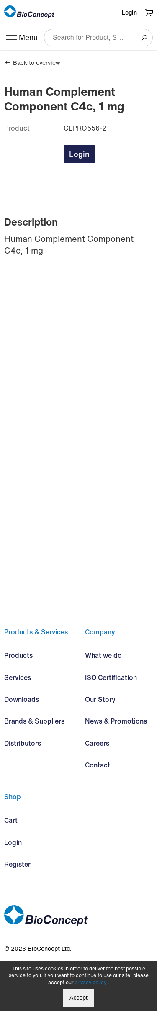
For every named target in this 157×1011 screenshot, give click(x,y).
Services (17, 677)
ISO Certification (111, 677)
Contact (97, 765)
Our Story (100, 699)
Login (129, 12)
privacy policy (90, 982)
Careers (97, 743)
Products (18, 655)
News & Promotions (116, 721)
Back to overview (32, 63)
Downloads (21, 699)
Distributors (22, 743)
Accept (78, 997)
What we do (103, 655)
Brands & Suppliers (34, 721)
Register (17, 864)
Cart (11, 820)
